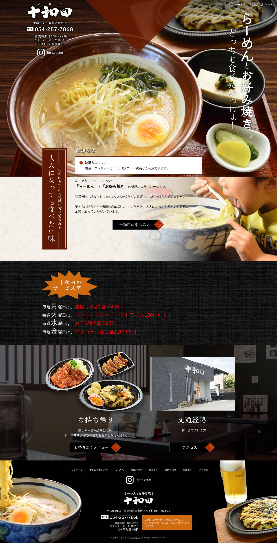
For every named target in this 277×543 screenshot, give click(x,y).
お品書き (139, 22)
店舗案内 (155, 22)
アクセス (164, 22)
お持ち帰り (147, 22)
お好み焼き (130, 22)
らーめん (122, 22)
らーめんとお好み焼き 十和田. (137, 537)
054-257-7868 (119, 517)
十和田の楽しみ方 (113, 22)
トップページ (76, 470)
